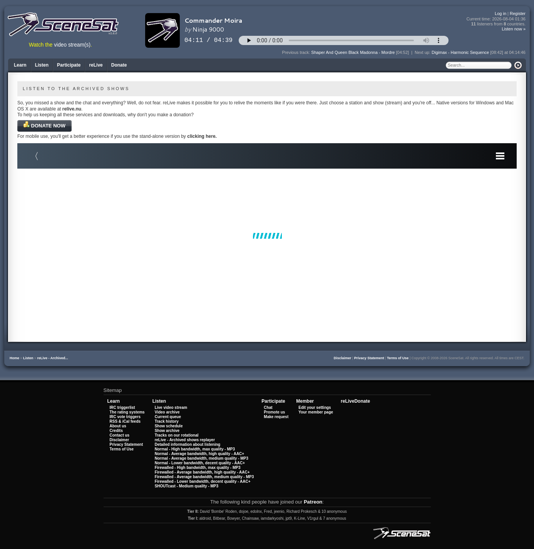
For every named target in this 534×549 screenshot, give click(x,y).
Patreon (313, 502)
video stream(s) (72, 45)
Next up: (423, 52)
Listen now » (514, 29)
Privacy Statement (369, 358)
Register (518, 13)
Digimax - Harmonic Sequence (460, 52)
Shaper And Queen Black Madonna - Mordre (353, 52)
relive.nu (71, 109)
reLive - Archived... (52, 358)
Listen (28, 358)
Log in (500, 13)
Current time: (496, 19)
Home (14, 358)
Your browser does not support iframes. (267, 235)
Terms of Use (397, 358)
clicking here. (202, 136)
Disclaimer (343, 358)
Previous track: (296, 52)
